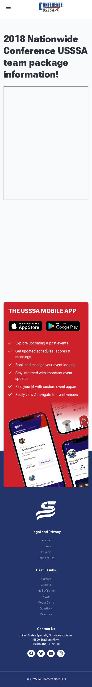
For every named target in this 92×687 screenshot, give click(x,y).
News (46, 596)
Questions (46, 608)
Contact (46, 585)
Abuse (46, 540)
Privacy (46, 552)
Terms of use (46, 558)
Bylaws (46, 546)
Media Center (46, 602)
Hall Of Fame (46, 590)
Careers (46, 579)
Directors (46, 614)
